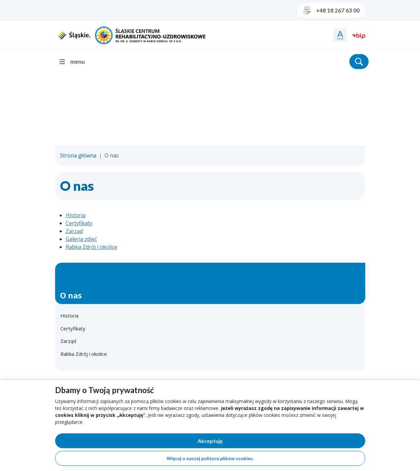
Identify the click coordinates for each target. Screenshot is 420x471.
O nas (71, 295)
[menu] (74, 61)
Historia (75, 215)
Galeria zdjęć (81, 239)
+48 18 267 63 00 (331, 11)
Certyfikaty (79, 223)
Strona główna (78, 155)
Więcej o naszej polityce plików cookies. (210, 458)
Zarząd (74, 231)
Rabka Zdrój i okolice (91, 247)
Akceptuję (233, 442)
